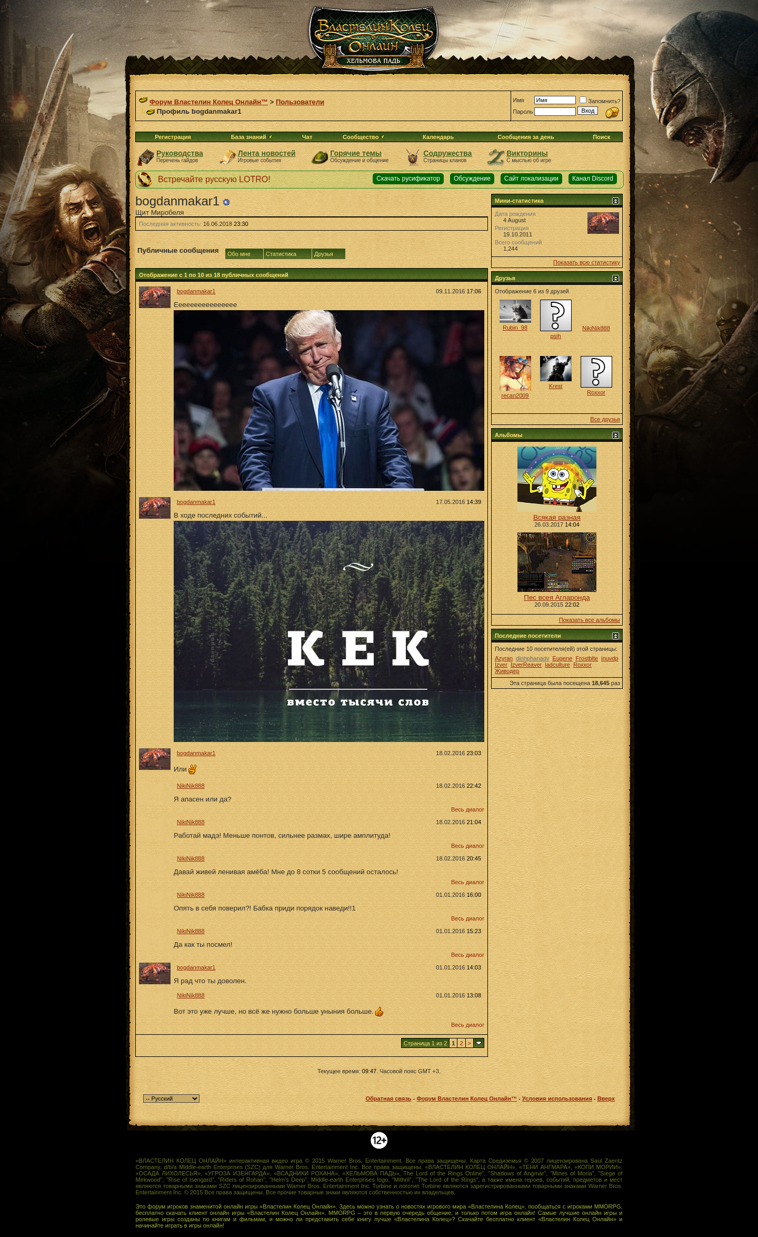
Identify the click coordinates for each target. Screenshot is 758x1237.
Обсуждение (472, 178)
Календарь (438, 137)
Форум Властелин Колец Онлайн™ (208, 102)
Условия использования (557, 1098)
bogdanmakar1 (196, 291)
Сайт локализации (531, 178)
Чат (307, 137)
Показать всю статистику (586, 262)
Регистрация (173, 137)
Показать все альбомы (589, 620)
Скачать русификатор (408, 178)
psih (555, 336)
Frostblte (586, 658)
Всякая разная (557, 517)
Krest (556, 386)
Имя (518, 100)
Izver (501, 664)
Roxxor (596, 392)
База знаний (248, 137)
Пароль (523, 111)
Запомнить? (600, 101)
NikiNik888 (191, 786)
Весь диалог (467, 809)
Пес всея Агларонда (557, 597)
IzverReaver (526, 664)
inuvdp (609, 658)
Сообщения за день (525, 137)
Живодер (507, 671)
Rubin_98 (515, 327)
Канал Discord (592, 178)
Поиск (601, 137)
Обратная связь (388, 1098)
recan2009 (515, 395)
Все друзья (605, 419)
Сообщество (363, 137)
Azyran (504, 658)
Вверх (606, 1098)
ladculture (557, 664)
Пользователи (300, 102)
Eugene (562, 658)
